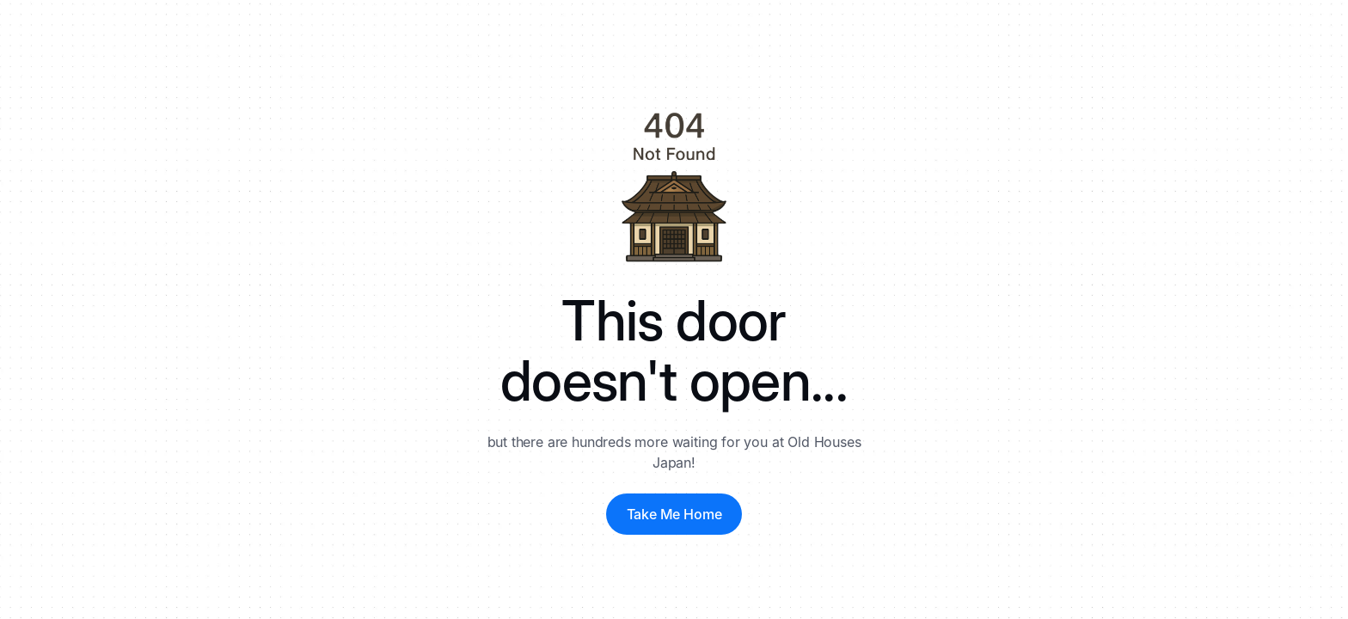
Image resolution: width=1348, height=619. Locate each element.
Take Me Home (674, 514)
